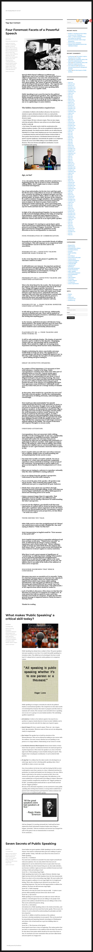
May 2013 (70, 224)
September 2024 (72, 91)
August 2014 (71, 202)
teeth (11, 66)
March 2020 (71, 120)
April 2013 (70, 225)
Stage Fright (8, 862)
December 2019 (71, 125)
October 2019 (71, 127)
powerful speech (9, 63)
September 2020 (72, 111)
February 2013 (71, 228)
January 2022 (71, 105)
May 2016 (70, 177)
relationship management (74, 273)
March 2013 (71, 227)
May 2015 (70, 191)
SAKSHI (70, 70)
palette (7, 57)
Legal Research (71, 265)
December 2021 (71, 107)
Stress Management (72, 274)
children (8, 44)
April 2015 (70, 193)
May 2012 (70, 234)
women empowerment (73, 283)
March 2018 (71, 145)
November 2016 (71, 168)
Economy (70, 251)
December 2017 (71, 148)
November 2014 (71, 200)
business (13, 43)
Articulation (8, 630)
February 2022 (71, 104)
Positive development (73, 269)
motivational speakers (11, 639)
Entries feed (71, 297)
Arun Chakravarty (72, 65)
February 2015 (71, 196)
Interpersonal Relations (73, 260)
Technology (71, 279)
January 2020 (71, 124)
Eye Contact (14, 861)
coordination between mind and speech (11, 46)
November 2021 (71, 108)
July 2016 (70, 174)
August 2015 (71, 190)
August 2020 (71, 113)
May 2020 (70, 117)
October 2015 (71, 187)
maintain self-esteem (11, 637)
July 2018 (70, 139)
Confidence (8, 861)
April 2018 (70, 144)
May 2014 (70, 205)
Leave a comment (10, 71)
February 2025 (71, 84)
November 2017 (71, 150)
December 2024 (71, 87)
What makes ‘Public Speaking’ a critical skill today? (30, 617)
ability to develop (10, 628)
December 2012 (71, 231)
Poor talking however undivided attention (10, 60)
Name (68, 307)
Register (70, 294)
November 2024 (71, 88)
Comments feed (71, 298)
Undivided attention (10, 69)
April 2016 (70, 179)
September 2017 (72, 153)
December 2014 (71, 199)
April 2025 (70, 82)
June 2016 (70, 176)
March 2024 (71, 99)
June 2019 (70, 133)
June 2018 (70, 140)
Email (68, 312)
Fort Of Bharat (71, 256)
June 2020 (70, 116)
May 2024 (70, 96)
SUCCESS (70, 276)
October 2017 (71, 151)
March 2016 (71, 180)
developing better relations (74, 248)
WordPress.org (71, 300)
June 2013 (70, 222)
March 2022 (71, 102)
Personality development (12, 41)
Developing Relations (73, 249)
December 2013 (71, 213)
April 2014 (70, 207)
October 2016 (71, 170)
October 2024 (71, 90)
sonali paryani (71, 56)
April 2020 (70, 119)
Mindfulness (71, 266)
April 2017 (70, 160)
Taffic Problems (72, 277)
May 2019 (70, 134)
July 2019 (70, 131)
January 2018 (71, 147)
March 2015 (71, 194)
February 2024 (71, 101)
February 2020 (71, 122)
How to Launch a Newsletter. (74, 43)
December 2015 (71, 185)
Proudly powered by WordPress (14, 945)
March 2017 (71, 162)
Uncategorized (9, 626)
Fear (69, 254)
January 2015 (71, 197)
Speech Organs (13, 642)
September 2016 (72, 171)
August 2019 (71, 130)
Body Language (9, 859)
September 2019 (72, 128)
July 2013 (70, 220)
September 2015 (72, 188)
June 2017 (70, 157)
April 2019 (70, 136)
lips (14, 55)
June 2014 (70, 204)
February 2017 (71, 164)
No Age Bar (8, 640)
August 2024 (71, 93)
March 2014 (71, 208)
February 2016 (71, 182)
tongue (15, 67)
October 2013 (71, 216)
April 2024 (70, 97)
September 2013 (71, 217)
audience (8, 43)
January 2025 (71, 85)
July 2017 (70, 156)
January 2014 (71, 211)
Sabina (69, 59)
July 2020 (70, 114)
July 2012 (70, 233)
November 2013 (71, 214)
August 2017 (71, 154)
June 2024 (70, 94)
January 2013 (71, 230)
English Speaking (72, 253)
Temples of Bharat (72, 280)
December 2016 (71, 167)
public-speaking (72, 271)
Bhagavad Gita (71, 245)
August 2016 (71, 173)
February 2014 (71, 210)
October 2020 (71, 110)
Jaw (11, 55)
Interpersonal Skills (72, 262)
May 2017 (70, 159)
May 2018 (70, 142)
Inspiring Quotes (72, 259)
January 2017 (71, 165)
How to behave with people (74, 257)
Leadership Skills (72, 263)
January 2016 (71, 184)
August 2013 (71, 219)
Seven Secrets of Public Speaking (31, 843)
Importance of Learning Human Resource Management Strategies (77, 67)
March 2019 (71, 137)
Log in (69, 295)
